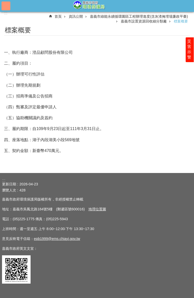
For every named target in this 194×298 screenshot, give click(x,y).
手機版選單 (6, 6)
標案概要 (181, 21)
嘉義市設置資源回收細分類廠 (144, 21)
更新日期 (9, 184)
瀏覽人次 (9, 190)
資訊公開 (76, 16)
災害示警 (189, 50)
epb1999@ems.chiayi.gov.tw (57, 239)
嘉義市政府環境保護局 (97, 5)
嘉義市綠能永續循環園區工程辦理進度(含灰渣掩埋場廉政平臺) (139, 16)
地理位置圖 (97, 209)
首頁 (58, 16)
